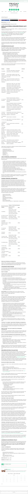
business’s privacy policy (21, 357)
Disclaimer (17, 491)
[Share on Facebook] (5, 20)
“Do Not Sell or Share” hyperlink (21, 356)
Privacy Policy (22, 32)
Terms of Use (19, 491)
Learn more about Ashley (22, 471)
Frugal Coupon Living (14, 5)
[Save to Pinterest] (23, 20)
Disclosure (14, 491)
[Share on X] (14, 20)
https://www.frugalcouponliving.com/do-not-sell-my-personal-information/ (12, 433)
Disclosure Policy (4, 33)
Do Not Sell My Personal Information (24, 491)
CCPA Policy (9, 491)
